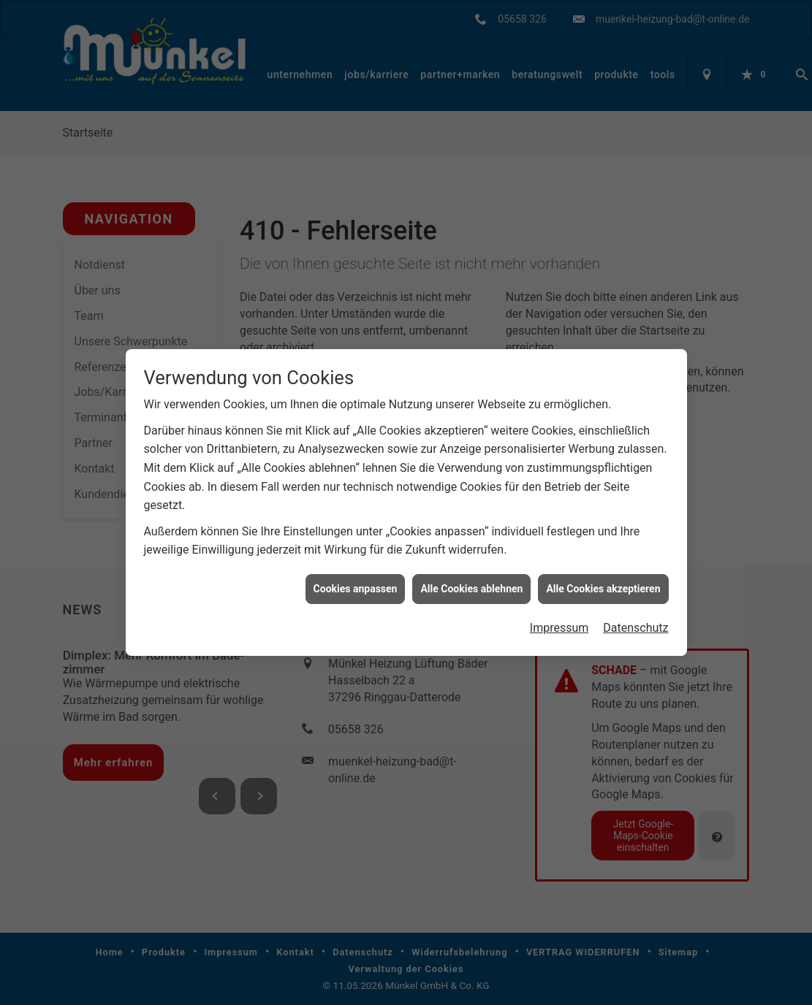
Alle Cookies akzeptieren (603, 579)
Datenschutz (635, 619)
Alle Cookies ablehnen (471, 579)
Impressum (559, 619)
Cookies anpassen (356, 579)
